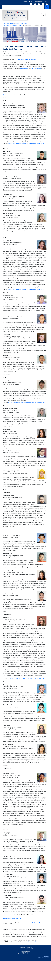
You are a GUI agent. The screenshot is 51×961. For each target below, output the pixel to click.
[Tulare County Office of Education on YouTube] (47, 4)
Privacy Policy (46, 956)
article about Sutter (26, 144)
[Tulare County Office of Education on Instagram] (43, 4)
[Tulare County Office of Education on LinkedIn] (35, 4)
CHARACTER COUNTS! (21, 23)
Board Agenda (38, 1)
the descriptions (36, 68)
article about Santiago (26, 402)
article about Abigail (26, 679)
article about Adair (25, 528)
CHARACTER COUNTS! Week (12, 25)
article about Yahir (25, 826)
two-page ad (24, 68)
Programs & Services (8, 23)
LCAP (46, 1)
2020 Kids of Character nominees (26, 59)
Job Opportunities (27, 1)
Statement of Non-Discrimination (43, 957)
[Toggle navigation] (43, 14)
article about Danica (26, 290)
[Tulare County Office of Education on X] (39, 4)
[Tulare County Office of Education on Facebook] (31, 4)
